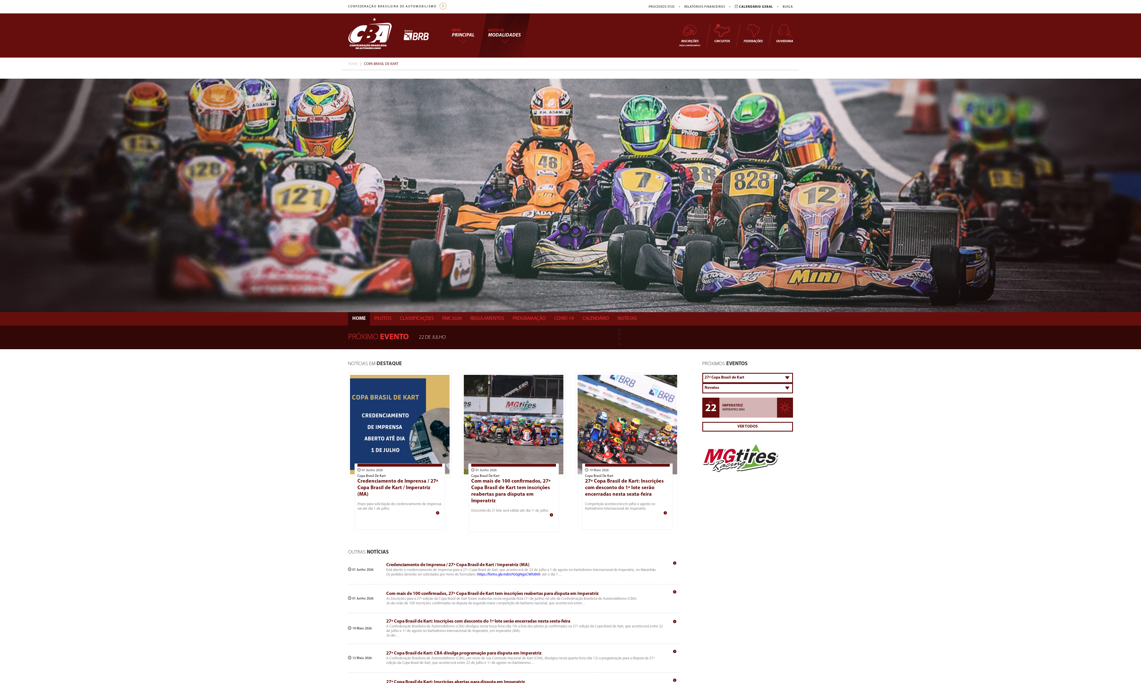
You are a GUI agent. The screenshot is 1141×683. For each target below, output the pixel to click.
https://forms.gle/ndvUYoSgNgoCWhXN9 (509, 574)
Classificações (417, 318)
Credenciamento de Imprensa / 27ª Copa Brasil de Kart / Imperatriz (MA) (397, 488)
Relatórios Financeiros (704, 7)
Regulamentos (487, 318)
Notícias (627, 318)
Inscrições (689, 35)
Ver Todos (747, 426)
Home (352, 64)
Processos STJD (662, 7)
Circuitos (722, 33)
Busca (788, 7)
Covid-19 (564, 318)
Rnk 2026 (452, 318)
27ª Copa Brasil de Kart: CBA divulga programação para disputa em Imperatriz (464, 653)
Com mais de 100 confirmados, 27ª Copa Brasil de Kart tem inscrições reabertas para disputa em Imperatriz (492, 593)
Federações (753, 33)
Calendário (595, 318)
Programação (529, 318)
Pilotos (382, 318)
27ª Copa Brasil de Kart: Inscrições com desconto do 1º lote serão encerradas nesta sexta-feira (624, 488)
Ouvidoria (784, 33)
